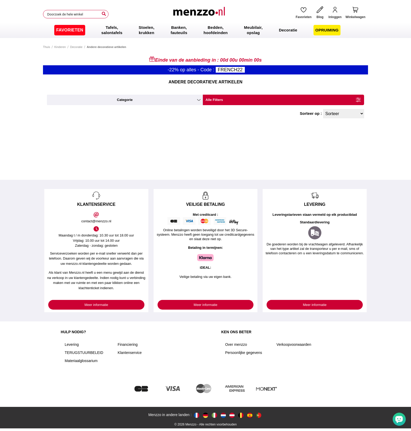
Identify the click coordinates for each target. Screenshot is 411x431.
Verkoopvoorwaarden (294, 344)
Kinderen (60, 47)
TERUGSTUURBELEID (84, 353)
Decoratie (76, 47)
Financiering (128, 344)
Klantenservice (130, 353)
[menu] (205, 30)
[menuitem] (69, 30)
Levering (72, 344)
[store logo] (200, 14)
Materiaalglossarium (81, 361)
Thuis (46, 47)
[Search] (104, 14)
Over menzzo (236, 344)
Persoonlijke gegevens (243, 353)
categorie (125, 100)
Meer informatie (96, 305)
